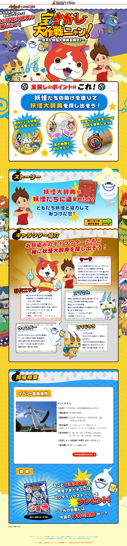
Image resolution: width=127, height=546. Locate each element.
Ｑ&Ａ (65, 538)
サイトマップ (40, 538)
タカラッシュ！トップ (35, 536)
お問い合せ (72, 538)
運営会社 (60, 538)
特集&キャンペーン (71, 536)
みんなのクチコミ (84, 536)
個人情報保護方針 (51, 538)
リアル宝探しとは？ (48, 536)
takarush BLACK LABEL (83, 538)
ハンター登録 (94, 536)
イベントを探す (60, 536)
